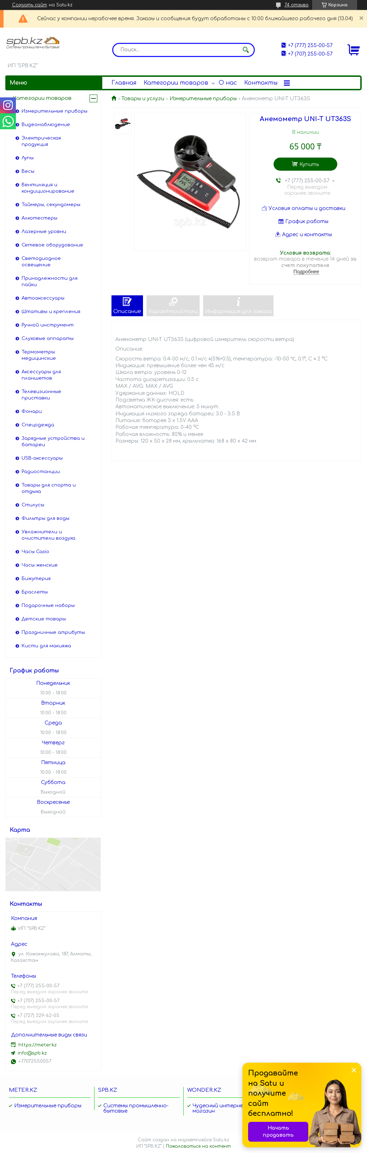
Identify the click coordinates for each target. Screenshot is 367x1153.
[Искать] (246, 50)
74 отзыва (297, 4)
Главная (123, 83)
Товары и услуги (142, 98)
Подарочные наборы (48, 605)
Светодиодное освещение (41, 261)
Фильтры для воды (45, 518)
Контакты (260, 83)
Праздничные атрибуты (53, 632)
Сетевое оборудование (52, 245)
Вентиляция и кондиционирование (48, 188)
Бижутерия (36, 578)
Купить (309, 164)
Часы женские (40, 565)
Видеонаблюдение (46, 124)
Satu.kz (221, 1139)
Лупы (28, 157)
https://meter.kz (37, 1045)
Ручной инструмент (48, 325)
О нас (228, 83)
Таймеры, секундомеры (51, 204)
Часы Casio (35, 551)
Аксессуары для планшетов (41, 375)
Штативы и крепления (51, 311)
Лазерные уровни (44, 231)
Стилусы (33, 504)
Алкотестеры (39, 218)
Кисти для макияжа (46, 645)
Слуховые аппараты (48, 338)
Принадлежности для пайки (50, 281)
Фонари (32, 411)
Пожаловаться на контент (198, 1146)
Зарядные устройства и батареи (53, 441)
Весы (28, 171)
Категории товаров (176, 83)
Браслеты (35, 592)
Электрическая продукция (41, 141)
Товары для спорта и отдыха (49, 488)
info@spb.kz (32, 1053)
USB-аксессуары (42, 458)
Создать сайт (29, 4)
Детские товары (44, 619)
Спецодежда (38, 424)
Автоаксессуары (43, 298)
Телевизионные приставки (41, 395)
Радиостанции (41, 471)
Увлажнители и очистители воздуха (48, 535)
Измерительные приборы (203, 98)
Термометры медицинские (39, 355)
